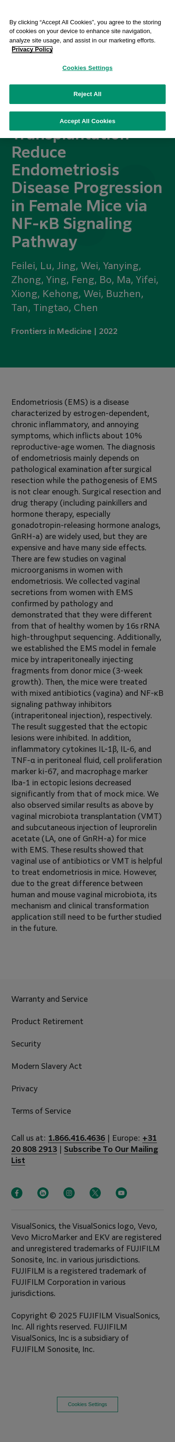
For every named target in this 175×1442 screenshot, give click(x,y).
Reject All (87, 85)
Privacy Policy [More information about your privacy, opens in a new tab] (32, 40)
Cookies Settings (88, 58)
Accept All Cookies (88, 112)
